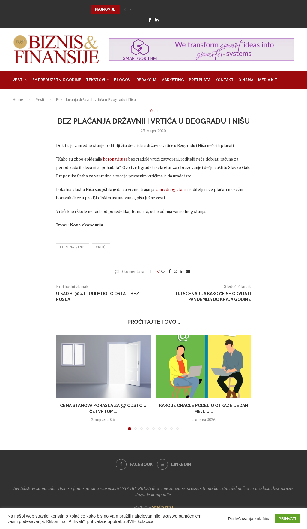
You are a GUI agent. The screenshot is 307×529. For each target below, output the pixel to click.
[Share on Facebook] (169, 271)
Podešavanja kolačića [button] (249, 518)
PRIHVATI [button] (287, 518)
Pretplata (199, 80)
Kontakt (224, 80)
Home (18, 99)
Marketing (172, 80)
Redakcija (146, 80)
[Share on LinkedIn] (181, 271)
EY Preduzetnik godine (56, 80)
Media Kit (267, 80)
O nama (245, 80)
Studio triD (162, 507)
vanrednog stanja (171, 189)
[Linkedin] (157, 20)
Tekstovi (95, 80)
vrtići (101, 247)
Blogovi (123, 80)
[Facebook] (149, 20)
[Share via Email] (188, 271)
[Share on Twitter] (175, 271)
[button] (124, 9)
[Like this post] (163, 271)
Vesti (18, 80)
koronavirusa (115, 159)
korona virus (72, 247)
